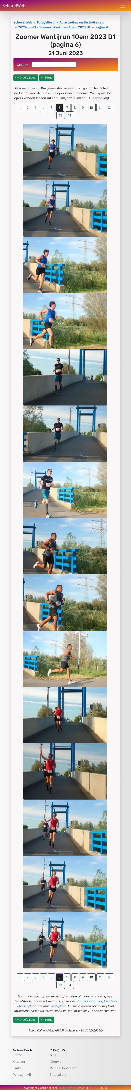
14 (69, 115)
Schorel (52, 1088)
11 (100, 107)
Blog (53, 1055)
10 (91, 107)
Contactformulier (89, 1001)
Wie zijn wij (22, 1074)
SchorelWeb (13, 5)
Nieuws (55, 1061)
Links (17, 1068)
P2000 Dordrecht (63, 1068)
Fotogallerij (58, 1074)
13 (60, 115)
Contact (19, 1061)
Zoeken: (46, 65)
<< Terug (46, 77)
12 (109, 107)
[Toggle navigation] (123, 6)
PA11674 (83, 1088)
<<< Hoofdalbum (26, 77)
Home (17, 1055)
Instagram (58, 1006)
